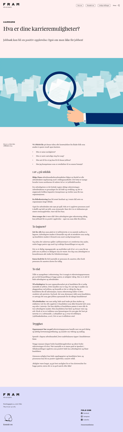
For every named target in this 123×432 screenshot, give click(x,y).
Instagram (85, 416)
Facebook (85, 413)
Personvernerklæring (87, 424)
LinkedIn (85, 420)
